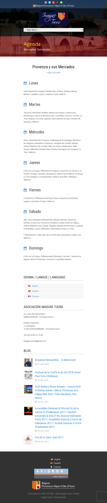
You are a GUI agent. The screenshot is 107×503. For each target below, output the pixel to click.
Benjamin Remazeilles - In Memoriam (55, 360)
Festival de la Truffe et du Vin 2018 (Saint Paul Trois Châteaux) (58, 374)
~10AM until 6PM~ (53, 73)
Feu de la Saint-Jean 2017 (49, 437)
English (35, 286)
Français (35, 296)
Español (35, 291)
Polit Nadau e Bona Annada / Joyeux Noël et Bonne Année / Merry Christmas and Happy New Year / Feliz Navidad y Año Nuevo (58, 392)
